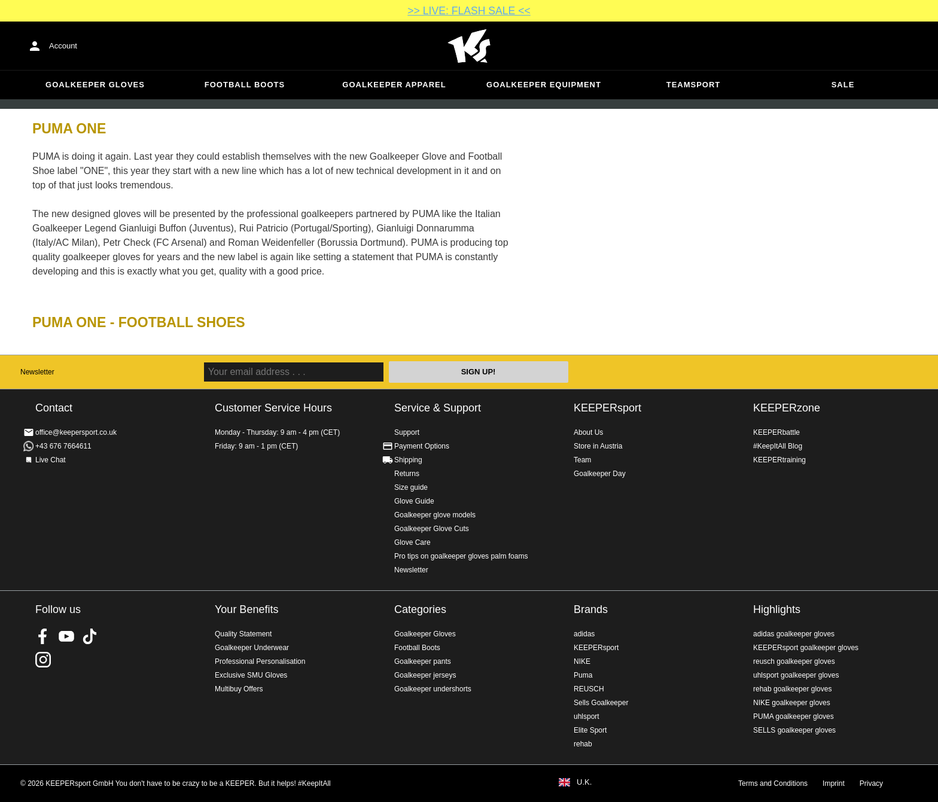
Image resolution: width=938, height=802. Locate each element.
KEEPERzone (786, 408)
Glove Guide (414, 501)
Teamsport (693, 84)
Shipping (408, 460)
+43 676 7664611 (63, 446)
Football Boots (245, 84)
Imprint (834, 783)
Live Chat (50, 460)
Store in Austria (598, 446)
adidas (584, 634)
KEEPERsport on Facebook (43, 636)
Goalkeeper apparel (394, 84)
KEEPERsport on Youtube (66, 636)
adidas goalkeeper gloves (794, 634)
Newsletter (37, 372)
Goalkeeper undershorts (432, 689)
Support (406, 432)
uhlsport (586, 716)
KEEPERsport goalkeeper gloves (805, 648)
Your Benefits (246, 609)
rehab (583, 744)
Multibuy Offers (239, 689)
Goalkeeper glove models (435, 515)
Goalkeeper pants (422, 661)
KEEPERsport (607, 408)
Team (582, 460)
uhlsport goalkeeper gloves (796, 675)
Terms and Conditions (773, 783)
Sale (843, 84)
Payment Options (421, 446)
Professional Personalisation (260, 661)
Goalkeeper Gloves (95, 84)
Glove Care (412, 542)
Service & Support (437, 408)
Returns (406, 473)
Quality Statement (243, 634)
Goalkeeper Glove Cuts (431, 528)
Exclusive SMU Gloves (251, 675)
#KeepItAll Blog (777, 446)
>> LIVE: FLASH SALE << (468, 11)
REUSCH (589, 689)
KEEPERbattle (776, 432)
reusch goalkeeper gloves (794, 661)
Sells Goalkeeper (601, 703)
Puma (583, 675)
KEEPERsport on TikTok (90, 636)
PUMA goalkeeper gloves (793, 716)
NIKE (582, 661)
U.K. (584, 782)
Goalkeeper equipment (543, 84)
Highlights (776, 609)
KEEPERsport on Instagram (43, 659)
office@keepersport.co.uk (76, 432)
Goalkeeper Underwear (252, 648)
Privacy (871, 783)
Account (63, 45)
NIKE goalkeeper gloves (791, 703)
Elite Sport (590, 730)
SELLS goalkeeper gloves (794, 730)
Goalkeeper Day (600, 473)
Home (469, 46)
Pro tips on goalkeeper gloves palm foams (461, 556)
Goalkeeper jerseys (425, 675)
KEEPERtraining (779, 460)
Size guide (411, 487)
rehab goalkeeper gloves (792, 689)
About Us (588, 432)
